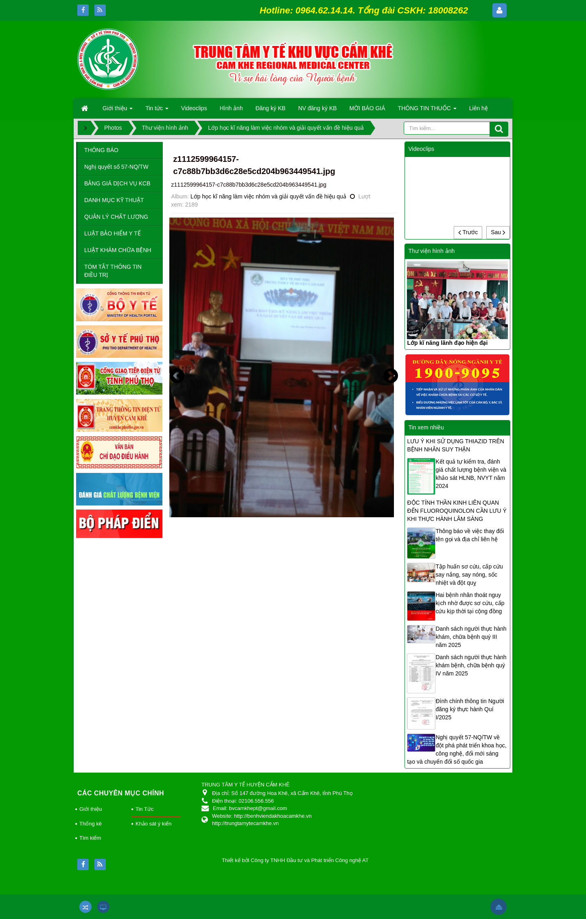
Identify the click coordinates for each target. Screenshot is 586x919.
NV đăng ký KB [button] (317, 108)
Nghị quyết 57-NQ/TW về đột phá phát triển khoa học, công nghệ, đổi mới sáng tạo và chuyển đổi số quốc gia (456, 749)
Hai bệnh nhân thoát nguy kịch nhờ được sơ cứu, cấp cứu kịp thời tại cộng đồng (469, 603)
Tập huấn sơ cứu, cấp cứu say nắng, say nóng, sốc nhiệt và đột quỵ (469, 574)
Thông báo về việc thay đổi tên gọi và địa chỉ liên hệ (469, 535)
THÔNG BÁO (101, 150)
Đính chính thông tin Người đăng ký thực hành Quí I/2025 (469, 709)
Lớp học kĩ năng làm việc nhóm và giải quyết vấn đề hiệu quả (268, 196)
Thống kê (90, 824)
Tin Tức (144, 809)
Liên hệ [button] (478, 108)
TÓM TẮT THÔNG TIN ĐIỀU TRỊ (113, 271)
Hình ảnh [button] (231, 108)
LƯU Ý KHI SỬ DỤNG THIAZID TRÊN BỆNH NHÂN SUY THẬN (455, 445)
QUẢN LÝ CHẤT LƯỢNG (116, 216)
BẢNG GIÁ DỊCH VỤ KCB (117, 183)
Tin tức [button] (156, 110)
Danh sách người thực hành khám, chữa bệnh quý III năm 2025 (470, 636)
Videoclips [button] (194, 108)
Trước (468, 232)
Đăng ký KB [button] (271, 108)
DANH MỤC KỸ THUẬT (114, 200)
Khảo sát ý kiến (153, 824)
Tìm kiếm (90, 838)
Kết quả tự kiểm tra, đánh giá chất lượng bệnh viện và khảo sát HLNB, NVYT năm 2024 (470, 473)
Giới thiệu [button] (118, 110)
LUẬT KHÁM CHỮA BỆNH (117, 250)
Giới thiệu (90, 809)
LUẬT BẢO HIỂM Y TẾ (112, 233)
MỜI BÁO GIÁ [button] (367, 108)
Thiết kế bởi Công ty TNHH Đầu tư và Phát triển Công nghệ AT (295, 860)
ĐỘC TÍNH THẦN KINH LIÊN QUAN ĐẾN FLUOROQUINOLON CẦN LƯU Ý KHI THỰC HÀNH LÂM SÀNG (456, 510)
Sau (498, 232)
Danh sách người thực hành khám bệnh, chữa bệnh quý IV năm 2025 (470, 665)
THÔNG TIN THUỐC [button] (427, 110)
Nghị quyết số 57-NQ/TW (116, 166)
